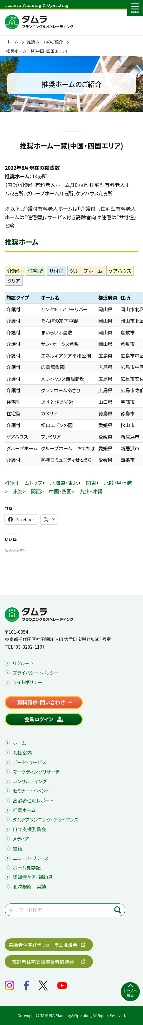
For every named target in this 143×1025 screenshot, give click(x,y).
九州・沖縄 (91, 491)
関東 (91, 482)
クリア (13, 280)
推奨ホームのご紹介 (45, 42)
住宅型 (35, 270)
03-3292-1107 (30, 647)
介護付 (14, 270)
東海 (18, 491)
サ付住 (56, 270)
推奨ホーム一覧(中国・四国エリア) (36, 51)
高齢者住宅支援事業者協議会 (43, 961)
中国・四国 (60, 491)
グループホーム (86, 270)
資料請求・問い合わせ (41, 702)
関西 (36, 491)
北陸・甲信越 (118, 482)
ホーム (12, 42)
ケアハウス (119, 270)
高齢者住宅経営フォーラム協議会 (43, 945)
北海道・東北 (64, 482)
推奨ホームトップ (23, 482)
